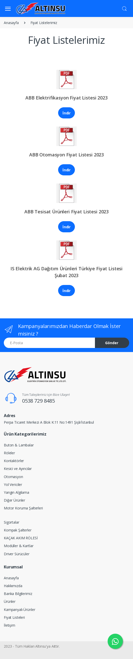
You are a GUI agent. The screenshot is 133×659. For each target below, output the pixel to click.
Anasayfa (11, 22)
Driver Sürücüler (16, 553)
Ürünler (9, 601)
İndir (66, 113)
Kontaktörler (14, 460)
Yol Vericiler (13, 484)
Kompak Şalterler (17, 530)
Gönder (111, 342)
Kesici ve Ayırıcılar (18, 468)
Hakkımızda (13, 585)
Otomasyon (13, 476)
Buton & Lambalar (19, 445)
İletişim (9, 625)
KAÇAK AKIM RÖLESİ (21, 538)
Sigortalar (11, 522)
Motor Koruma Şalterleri (23, 508)
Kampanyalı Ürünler (19, 609)
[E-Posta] (49, 343)
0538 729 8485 (38, 400)
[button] (124, 8)
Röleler (9, 452)
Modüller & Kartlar (18, 545)
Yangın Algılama (16, 492)
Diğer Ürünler (14, 500)
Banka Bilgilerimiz (18, 593)
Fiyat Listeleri (14, 617)
